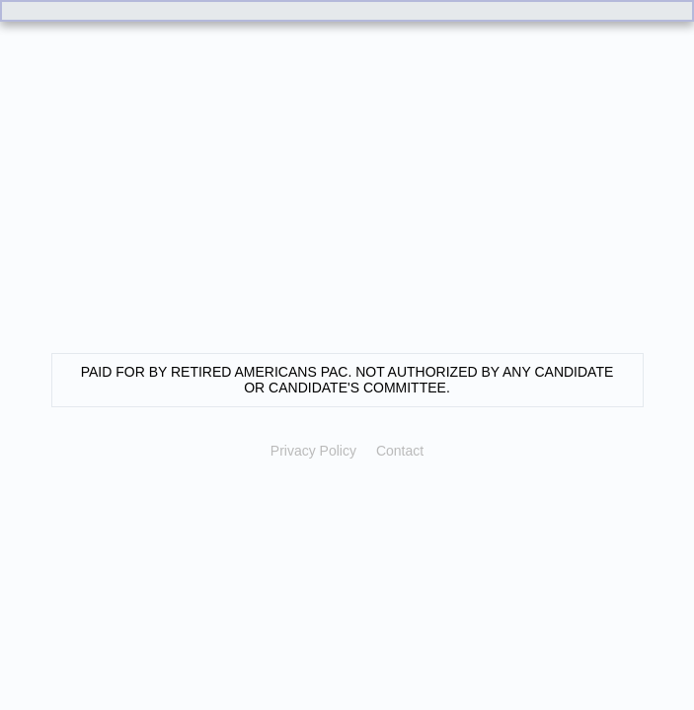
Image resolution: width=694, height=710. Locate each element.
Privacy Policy (313, 451)
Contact (400, 451)
